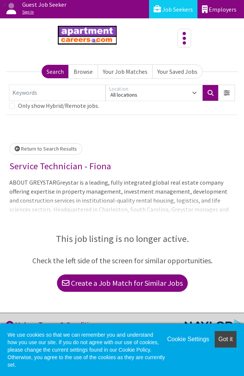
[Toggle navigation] (184, 38)
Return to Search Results (46, 148)
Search (55, 71)
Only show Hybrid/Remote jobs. (58, 105)
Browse (83, 71)
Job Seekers (173, 9)
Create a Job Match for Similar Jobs (122, 283)
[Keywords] (57, 93)
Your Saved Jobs (177, 71)
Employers (219, 9)
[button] (226, 93)
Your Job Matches (125, 71)
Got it (225, 339)
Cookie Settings (188, 339)
